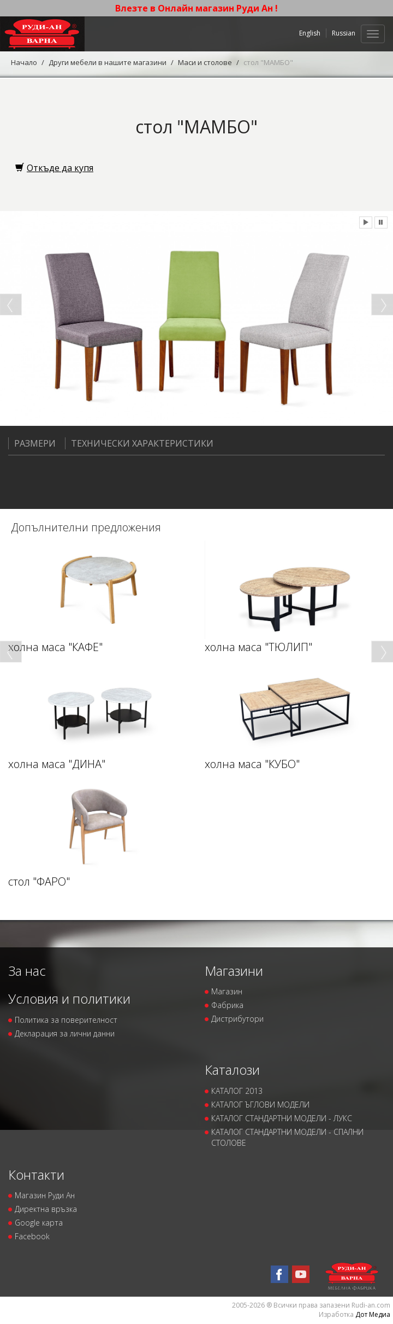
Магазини (234, 971)
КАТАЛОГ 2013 (237, 1091)
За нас (27, 971)
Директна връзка (46, 1209)
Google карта (39, 1222)
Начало (24, 62)
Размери (32, 443)
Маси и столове (205, 62)
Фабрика (227, 1005)
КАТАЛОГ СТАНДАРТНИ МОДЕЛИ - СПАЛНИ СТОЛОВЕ (287, 1137)
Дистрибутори (237, 1018)
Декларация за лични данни (65, 1033)
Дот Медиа (372, 1314)
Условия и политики (69, 998)
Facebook (32, 1236)
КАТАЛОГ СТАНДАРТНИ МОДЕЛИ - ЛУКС (281, 1118)
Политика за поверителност (66, 1020)
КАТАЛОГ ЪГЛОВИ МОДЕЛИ (260, 1104)
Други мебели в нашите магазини (107, 62)
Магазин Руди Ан (45, 1195)
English (309, 33)
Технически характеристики (139, 443)
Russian (343, 33)
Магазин (226, 991)
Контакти (36, 1174)
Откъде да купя (54, 168)
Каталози (232, 1070)
